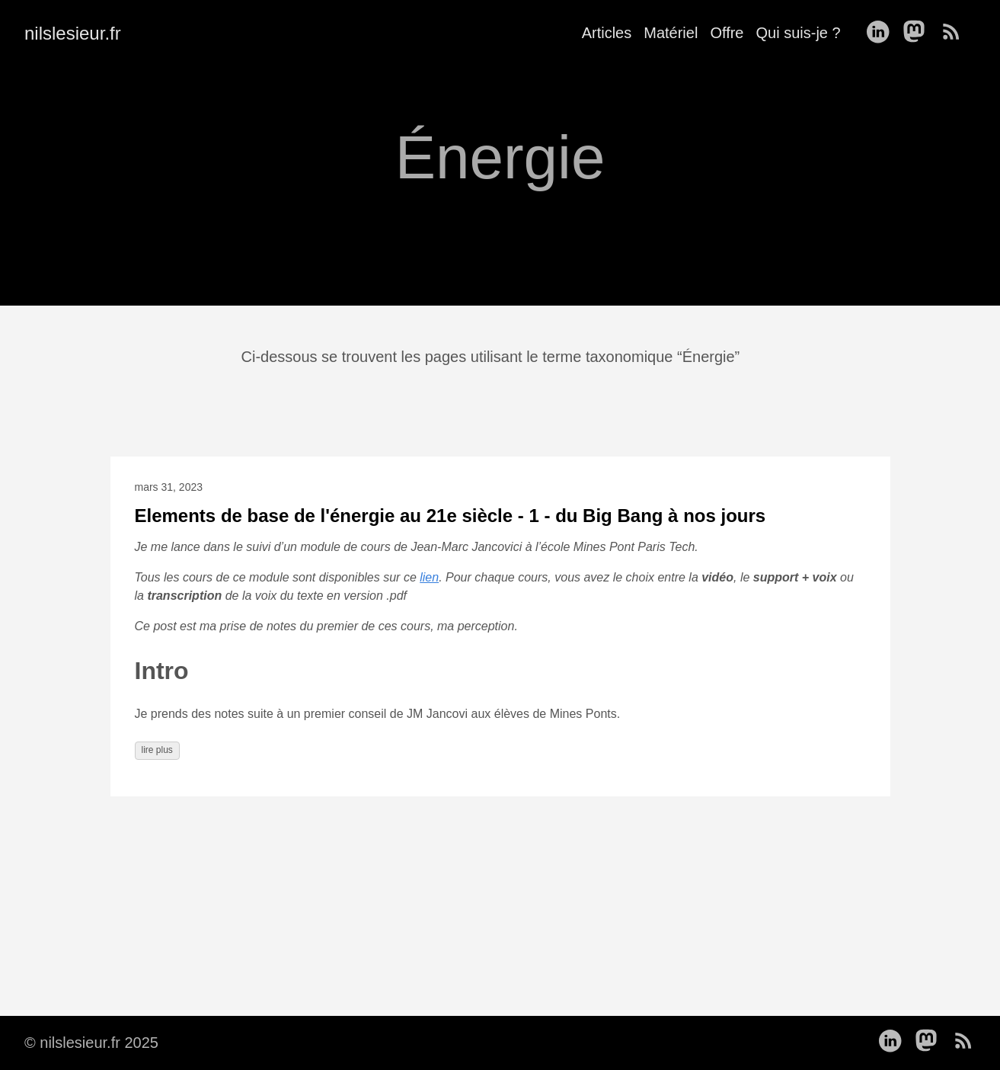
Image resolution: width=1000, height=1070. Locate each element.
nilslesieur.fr (72, 33)
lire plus (157, 750)
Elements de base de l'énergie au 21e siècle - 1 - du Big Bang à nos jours (450, 515)
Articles (607, 32)
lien (429, 577)
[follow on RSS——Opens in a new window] (956, 32)
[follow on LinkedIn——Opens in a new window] (882, 32)
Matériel (671, 32)
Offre (726, 32)
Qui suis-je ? (798, 32)
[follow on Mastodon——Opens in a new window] (918, 32)
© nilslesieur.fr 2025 (91, 1042)
